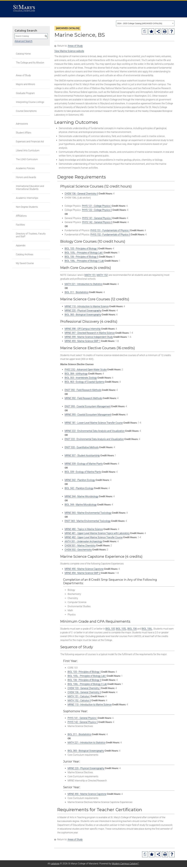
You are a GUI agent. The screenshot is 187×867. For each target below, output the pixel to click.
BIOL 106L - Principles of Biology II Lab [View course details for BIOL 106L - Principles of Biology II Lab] (84, 260)
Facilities (20, 224)
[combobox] (145, 23)
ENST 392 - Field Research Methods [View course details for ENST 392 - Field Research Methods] (83, 390)
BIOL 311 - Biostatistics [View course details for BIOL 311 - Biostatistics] (76, 292)
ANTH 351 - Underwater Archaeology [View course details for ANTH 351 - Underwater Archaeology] (83, 541)
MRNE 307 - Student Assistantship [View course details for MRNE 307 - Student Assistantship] (82, 455)
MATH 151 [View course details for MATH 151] (90, 275)
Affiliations (21, 215)
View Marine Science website (69, 51)
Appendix (20, 245)
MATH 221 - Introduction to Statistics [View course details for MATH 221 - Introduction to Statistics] (83, 284)
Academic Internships (27, 198)
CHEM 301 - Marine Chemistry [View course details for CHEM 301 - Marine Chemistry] (80, 545)
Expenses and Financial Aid (30, 141)
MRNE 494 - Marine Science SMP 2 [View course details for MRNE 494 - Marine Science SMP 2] (82, 573)
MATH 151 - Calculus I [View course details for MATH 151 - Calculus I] (78, 696)
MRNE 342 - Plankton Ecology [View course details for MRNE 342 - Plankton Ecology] (80, 480)
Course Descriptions (26, 111)
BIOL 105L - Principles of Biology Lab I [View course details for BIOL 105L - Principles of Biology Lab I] (84, 252)
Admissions (22, 123)
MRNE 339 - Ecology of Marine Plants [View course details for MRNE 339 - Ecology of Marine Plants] (84, 463)
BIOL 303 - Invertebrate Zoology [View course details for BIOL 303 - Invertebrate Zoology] (81, 377)
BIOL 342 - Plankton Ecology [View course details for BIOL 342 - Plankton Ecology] (79, 488)
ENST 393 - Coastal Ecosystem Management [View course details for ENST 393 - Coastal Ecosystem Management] (87, 406)
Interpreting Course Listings (30, 102)
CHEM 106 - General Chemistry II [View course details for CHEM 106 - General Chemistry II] (81, 193)
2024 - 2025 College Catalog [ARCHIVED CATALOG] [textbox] (139, 23)
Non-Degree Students (27, 206)
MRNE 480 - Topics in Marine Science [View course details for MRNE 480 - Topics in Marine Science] (84, 529)
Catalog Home (23, 53)
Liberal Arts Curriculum (27, 150)
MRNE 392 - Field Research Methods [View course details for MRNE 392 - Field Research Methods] (83, 398)
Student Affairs (23, 132)
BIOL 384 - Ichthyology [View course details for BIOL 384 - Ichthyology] (76, 373)
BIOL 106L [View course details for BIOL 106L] (147, 628)
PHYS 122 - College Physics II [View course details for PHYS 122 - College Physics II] (97, 210)
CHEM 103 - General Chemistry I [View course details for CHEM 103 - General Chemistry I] (83, 688)
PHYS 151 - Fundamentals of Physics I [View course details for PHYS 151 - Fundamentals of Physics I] (110, 230)
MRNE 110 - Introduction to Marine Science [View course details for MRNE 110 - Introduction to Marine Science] (87, 306)
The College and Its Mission (30, 62)
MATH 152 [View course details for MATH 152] (102, 275)
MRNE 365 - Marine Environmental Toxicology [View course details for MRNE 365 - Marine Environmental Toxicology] (88, 512)
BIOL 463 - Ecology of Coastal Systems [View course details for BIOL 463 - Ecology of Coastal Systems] (84, 381)
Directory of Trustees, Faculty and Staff (31, 235)
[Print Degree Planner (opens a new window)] (144, 31)
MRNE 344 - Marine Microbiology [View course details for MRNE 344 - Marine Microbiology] (81, 496)
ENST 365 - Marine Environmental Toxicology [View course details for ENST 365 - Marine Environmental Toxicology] (87, 521)
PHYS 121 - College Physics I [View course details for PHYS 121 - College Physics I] (96, 205)
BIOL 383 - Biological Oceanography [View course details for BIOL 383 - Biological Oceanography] (83, 314)
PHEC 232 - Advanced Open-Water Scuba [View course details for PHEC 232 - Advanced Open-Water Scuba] (86, 369)
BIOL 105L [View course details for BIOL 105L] (121, 628)
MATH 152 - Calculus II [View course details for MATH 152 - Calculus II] (79, 700)
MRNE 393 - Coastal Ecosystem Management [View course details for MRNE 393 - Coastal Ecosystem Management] (88, 414)
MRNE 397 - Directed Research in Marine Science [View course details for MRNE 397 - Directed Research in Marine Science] (90, 332)
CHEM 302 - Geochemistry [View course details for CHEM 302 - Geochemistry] (78, 549)
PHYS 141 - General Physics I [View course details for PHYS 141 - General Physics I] (97, 218)
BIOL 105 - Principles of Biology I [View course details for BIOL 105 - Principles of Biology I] (81, 248)
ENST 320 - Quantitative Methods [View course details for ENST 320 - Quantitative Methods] (81, 447)
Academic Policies (25, 168)
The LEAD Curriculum (27, 159)
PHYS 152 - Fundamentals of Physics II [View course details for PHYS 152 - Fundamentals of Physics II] (110, 234)
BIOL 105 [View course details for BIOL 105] (110, 628)
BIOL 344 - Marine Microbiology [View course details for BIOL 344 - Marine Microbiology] (81, 504)
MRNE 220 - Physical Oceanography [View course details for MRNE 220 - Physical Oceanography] (83, 310)
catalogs (55, 863)
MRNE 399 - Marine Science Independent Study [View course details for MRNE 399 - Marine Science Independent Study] (89, 337)
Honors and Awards (26, 177)
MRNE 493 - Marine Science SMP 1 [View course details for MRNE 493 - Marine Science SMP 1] (82, 341)
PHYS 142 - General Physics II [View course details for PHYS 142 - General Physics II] (97, 222)
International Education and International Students (30, 187)
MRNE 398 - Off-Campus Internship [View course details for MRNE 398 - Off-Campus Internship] (83, 328)
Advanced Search (23, 41)
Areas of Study (23, 75)
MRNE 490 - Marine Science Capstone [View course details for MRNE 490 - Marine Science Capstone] (84, 569)
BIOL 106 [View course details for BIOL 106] (132, 628)
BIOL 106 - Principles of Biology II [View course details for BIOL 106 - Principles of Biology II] (81, 256)
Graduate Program (25, 93)
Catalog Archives (24, 254)
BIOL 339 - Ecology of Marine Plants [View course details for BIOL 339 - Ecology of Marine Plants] (83, 471)
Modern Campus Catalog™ (125, 863)
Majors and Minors (25, 84)
